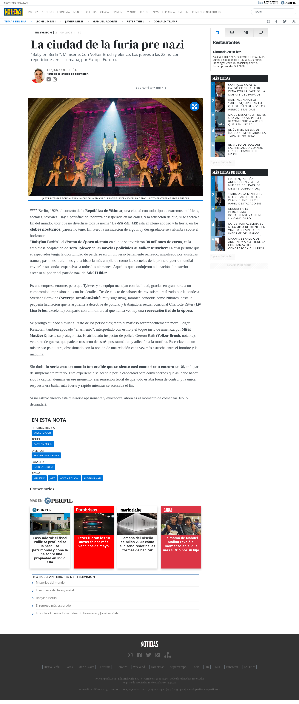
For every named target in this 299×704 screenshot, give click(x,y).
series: (36, 439)
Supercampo (178, 667)
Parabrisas (157, 667)
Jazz (52, 478)
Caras (69, 667)
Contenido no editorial (239, 12)
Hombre (121, 667)
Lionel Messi (46, 21)
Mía (217, 667)
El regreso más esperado (53, 605)
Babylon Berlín (43, 444)
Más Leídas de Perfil (229, 172)
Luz (207, 667)
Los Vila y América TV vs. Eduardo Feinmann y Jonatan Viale (77, 613)
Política (34, 12)
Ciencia (117, 12)
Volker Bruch (42, 432)
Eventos (149, 12)
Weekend (139, 667)
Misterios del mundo (50, 582)
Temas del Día (15, 21)
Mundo (86, 12)
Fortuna (105, 667)
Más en (51, 500)
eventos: (38, 450)
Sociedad (52, 12)
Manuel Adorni (105, 21)
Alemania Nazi (92, 478)
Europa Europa (43, 467)
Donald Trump (165, 21)
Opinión (133, 12)
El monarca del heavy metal (55, 590)
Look (195, 667)
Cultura (102, 12)
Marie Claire (86, 667)
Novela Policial (69, 478)
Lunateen (232, 667)
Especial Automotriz (200, 12)
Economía (69, 12)
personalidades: (43, 428)
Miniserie (39, 478)
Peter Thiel (136, 21)
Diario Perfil (52, 667)
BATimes (249, 667)
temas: (36, 473)
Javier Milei (74, 21)
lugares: (38, 462)
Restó (163, 12)
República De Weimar (46, 455)
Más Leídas (221, 78)
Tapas (176, 12)
